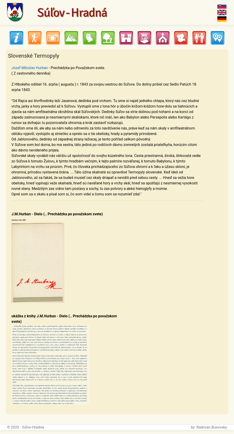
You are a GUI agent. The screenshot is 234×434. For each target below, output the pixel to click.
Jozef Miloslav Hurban (29, 68)
